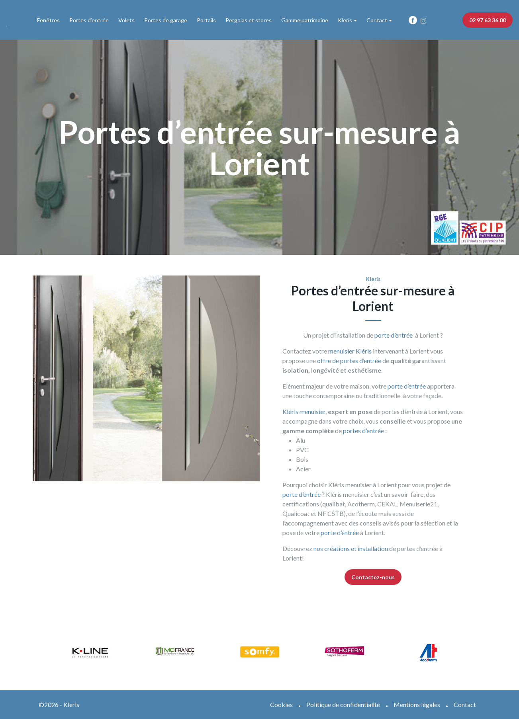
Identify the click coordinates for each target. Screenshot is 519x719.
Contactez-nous (373, 577)
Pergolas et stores (248, 20)
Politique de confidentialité (343, 704)
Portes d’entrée (89, 20)
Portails (206, 20)
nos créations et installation (350, 548)
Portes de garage (165, 20)
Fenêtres (48, 20)
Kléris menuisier (303, 411)
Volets (126, 20)
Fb (412, 20)
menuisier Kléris (350, 351)
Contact (376, 20)
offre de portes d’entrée (348, 360)
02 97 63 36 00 (487, 20)
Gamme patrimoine (304, 20)
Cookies (281, 704)
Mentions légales (417, 704)
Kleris (345, 20)
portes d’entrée (363, 430)
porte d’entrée (393, 335)
